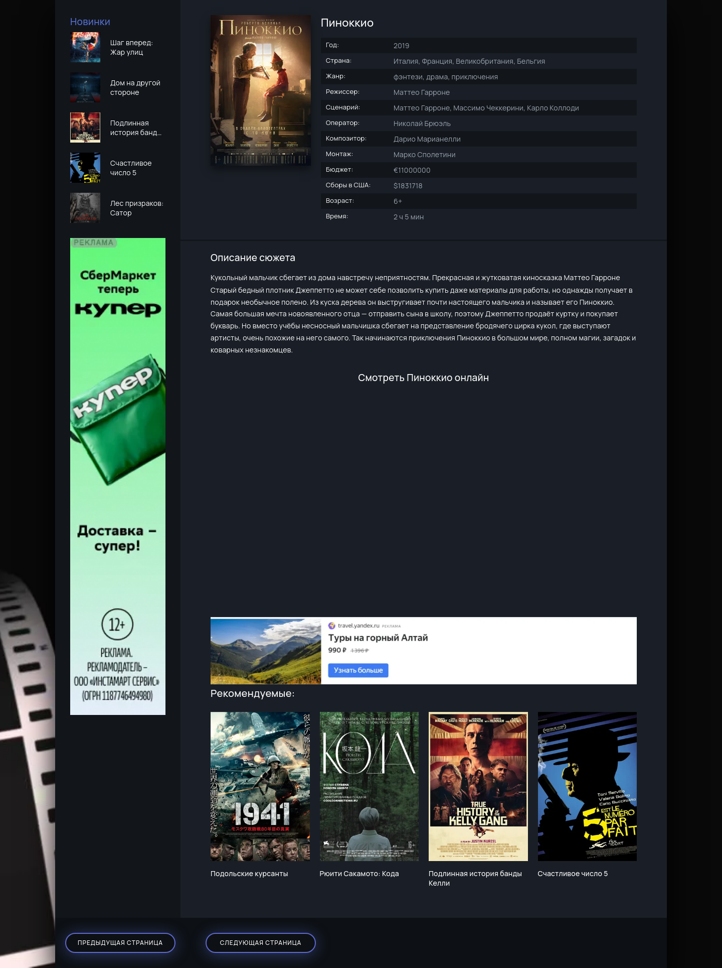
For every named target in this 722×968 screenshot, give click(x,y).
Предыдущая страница (120, 942)
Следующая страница (260, 942)
